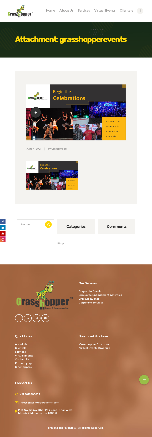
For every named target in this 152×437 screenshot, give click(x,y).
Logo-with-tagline (34, 112)
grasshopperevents (60, 427)
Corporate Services (91, 302)
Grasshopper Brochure (94, 344)
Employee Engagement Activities (100, 295)
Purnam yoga (24, 363)
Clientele (20, 348)
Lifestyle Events (89, 298)
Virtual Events (24, 355)
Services (20, 351)
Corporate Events (90, 291)
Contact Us (22, 359)
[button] (144, 379)
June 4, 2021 (33, 148)
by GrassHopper (57, 148)
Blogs (60, 243)
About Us (21, 344)
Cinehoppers (23, 367)
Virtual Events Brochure (94, 348)
